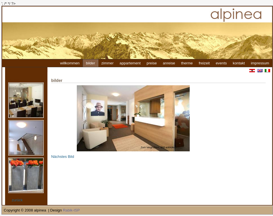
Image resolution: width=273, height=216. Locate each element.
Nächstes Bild (62, 156)
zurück (17, 200)
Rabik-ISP (71, 210)
